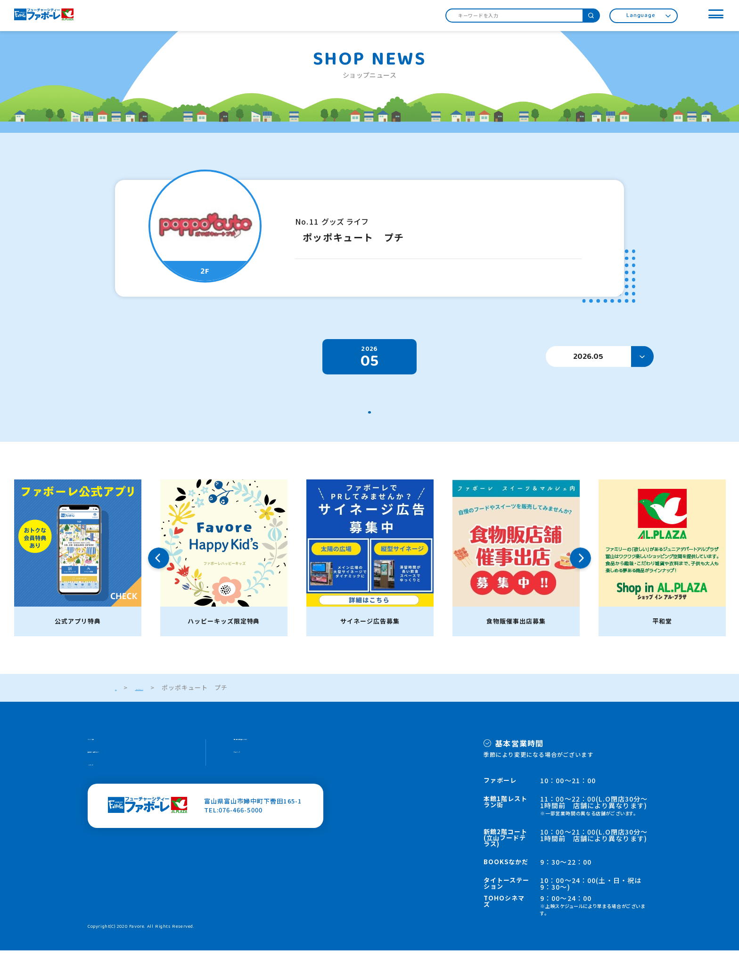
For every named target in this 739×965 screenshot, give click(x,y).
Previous (158, 573)
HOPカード (105, 793)
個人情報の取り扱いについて (277, 757)
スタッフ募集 (107, 757)
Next (580, 573)
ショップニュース (174, 702)
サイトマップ (253, 775)
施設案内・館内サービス (124, 775)
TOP (122, 702)
